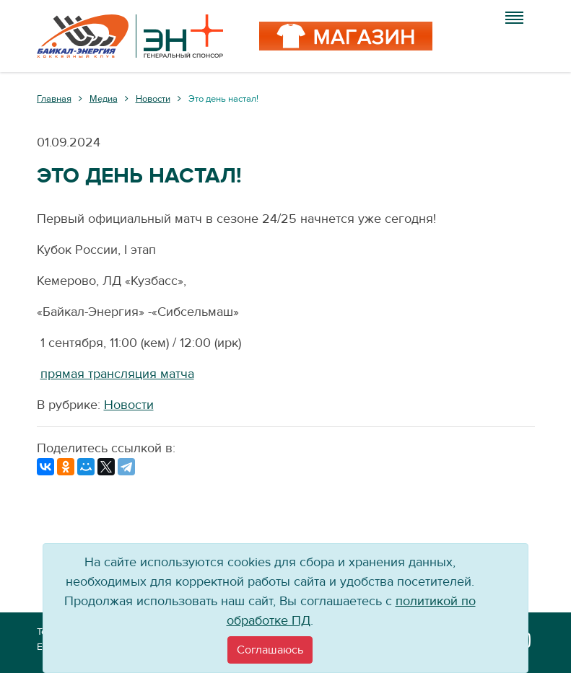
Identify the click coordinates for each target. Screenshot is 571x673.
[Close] (270, 650)
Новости (129, 405)
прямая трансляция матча (117, 374)
